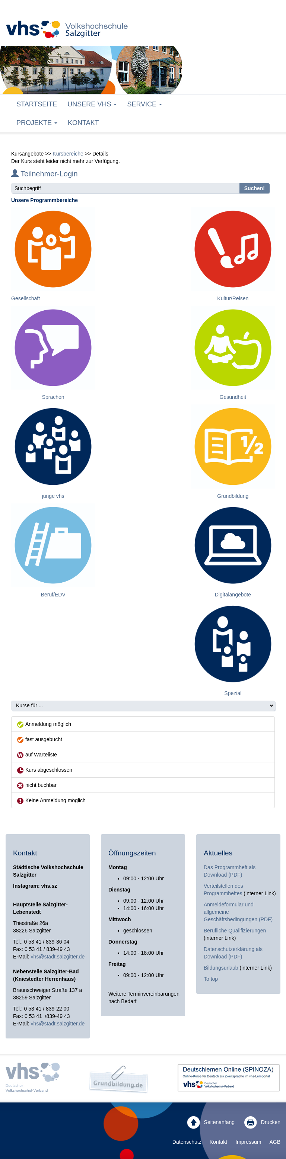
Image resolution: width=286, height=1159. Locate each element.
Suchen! (254, 188)
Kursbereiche (68, 154)
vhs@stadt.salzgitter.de (58, 957)
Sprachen (53, 397)
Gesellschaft (25, 298)
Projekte (36, 123)
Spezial (232, 693)
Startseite (36, 104)
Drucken (262, 1122)
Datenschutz (186, 1142)
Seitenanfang (211, 1122)
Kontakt (83, 123)
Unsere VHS (92, 104)
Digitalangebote (233, 595)
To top (211, 979)
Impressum (248, 1142)
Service (144, 104)
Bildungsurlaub (221, 968)
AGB (274, 1142)
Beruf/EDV (53, 595)
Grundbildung (232, 496)
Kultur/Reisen (232, 298)
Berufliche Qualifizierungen (235, 931)
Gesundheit (233, 397)
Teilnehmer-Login (44, 174)
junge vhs (53, 496)
